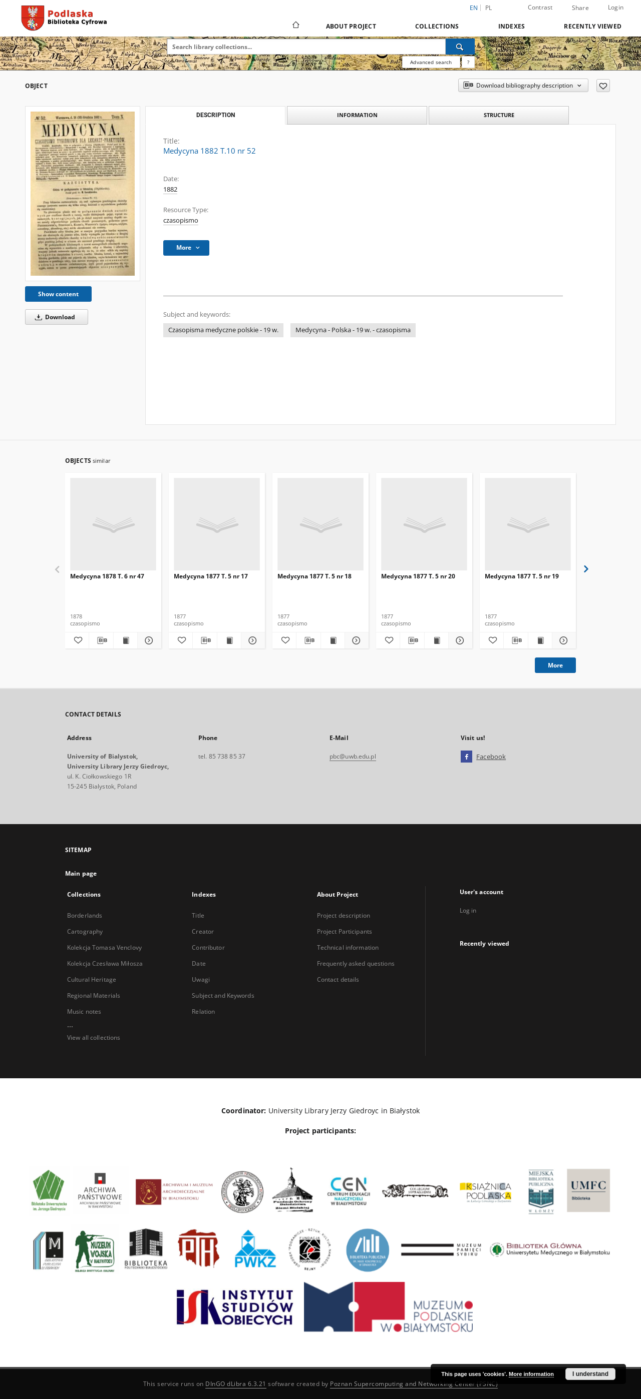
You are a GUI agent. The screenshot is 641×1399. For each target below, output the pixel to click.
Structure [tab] (499, 115)
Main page (81, 873)
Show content (58, 294)
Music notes (84, 1011)
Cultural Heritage (91, 979)
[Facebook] (466, 757)
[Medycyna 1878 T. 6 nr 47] (113, 524)
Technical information (348, 947)
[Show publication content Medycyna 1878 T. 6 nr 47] (125, 640)
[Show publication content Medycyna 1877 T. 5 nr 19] (540, 640)
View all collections (93, 1037)
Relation (203, 1011)
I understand (590, 1373)
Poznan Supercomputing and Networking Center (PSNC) (414, 1383)
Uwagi (201, 979)
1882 (170, 189)
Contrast (540, 7)
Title (198, 915)
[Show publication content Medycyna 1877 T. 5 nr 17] (229, 640)
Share (580, 8)
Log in (468, 910)
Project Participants (344, 931)
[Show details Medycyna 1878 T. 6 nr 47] (148, 640)
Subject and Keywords (223, 995)
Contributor (208, 947)
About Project (351, 26)
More (555, 665)
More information (531, 1374)
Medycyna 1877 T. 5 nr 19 (522, 576)
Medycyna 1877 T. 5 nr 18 (314, 576)
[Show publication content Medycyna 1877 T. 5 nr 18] (333, 640)
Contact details (338, 979)
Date (198, 963)
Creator (203, 931)
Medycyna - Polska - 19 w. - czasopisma (353, 330)
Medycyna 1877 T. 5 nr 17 (211, 576)
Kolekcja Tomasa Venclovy (104, 947)
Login (615, 7)
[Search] (460, 47)
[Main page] (295, 26)
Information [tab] (357, 115)
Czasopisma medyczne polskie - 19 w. (223, 330)
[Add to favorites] (603, 85)
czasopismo (180, 220)
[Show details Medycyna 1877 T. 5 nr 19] (562, 640)
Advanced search (431, 62)
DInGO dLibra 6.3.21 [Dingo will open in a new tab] (235, 1383)
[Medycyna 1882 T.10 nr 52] (83, 193)
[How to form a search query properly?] (468, 62)
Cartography (85, 931)
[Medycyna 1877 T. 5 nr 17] (216, 524)
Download (53, 317)
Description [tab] (215, 115)
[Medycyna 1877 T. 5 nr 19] (527, 524)
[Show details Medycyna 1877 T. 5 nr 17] (251, 640)
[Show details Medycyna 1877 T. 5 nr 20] (459, 640)
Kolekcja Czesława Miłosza (105, 963)
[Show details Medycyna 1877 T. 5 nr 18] (355, 640)
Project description (343, 915)
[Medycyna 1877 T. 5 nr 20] (424, 524)
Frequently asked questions (356, 963)
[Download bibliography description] (101, 640)
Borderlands (84, 915)
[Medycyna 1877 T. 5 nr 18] (320, 524)
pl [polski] (488, 8)
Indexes (511, 26)
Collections (437, 26)
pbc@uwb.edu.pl (353, 756)
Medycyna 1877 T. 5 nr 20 (418, 576)
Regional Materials (93, 995)
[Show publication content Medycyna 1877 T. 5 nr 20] (436, 640)
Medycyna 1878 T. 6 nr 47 (107, 576)
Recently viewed (592, 26)
